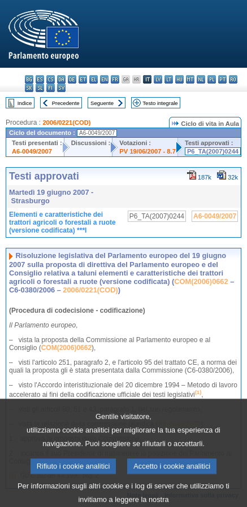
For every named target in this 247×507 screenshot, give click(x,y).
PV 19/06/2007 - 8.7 (147, 151)
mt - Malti (190, 79)
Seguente (102, 103)
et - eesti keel (83, 79)
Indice (25, 103)
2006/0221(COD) (66, 122)
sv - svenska (61, 88)
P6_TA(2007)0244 (213, 151)
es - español (40, 79)
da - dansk (61, 79)
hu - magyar (179, 79)
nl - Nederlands (201, 79)
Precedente (66, 103)
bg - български (29, 79)
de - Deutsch (72, 79)
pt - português (222, 79)
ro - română (233, 79)
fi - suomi (50, 88)
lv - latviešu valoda (158, 79)
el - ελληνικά (93, 79)
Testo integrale (159, 103)
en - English (104, 79)
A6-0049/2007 (32, 151)
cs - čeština (50, 79)
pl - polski (211, 79)
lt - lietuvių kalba (168, 79)
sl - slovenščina (40, 88)
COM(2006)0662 (201, 281)
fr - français (115, 79)
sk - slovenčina (29, 88)
